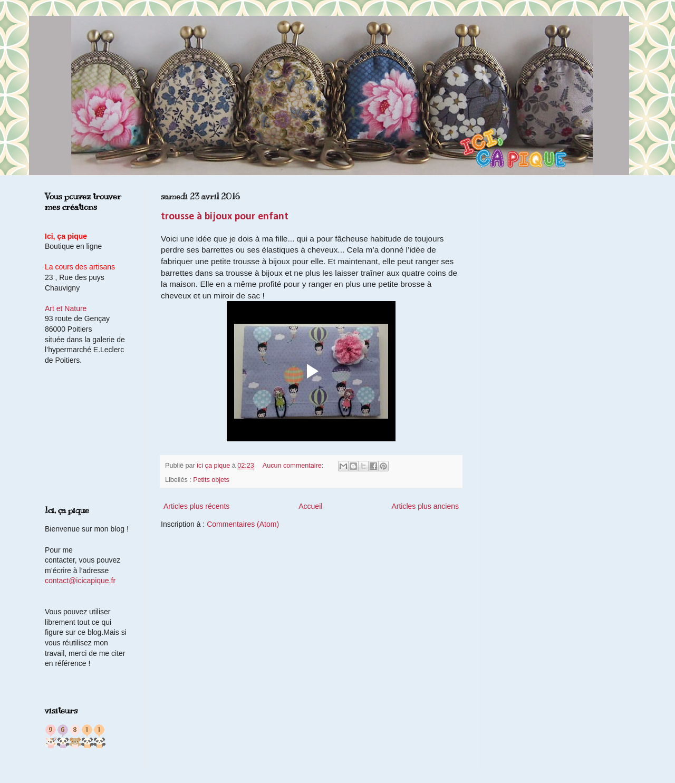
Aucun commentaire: (294, 465)
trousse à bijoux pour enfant (224, 216)
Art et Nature (65, 308)
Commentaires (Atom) (243, 524)
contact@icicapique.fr (80, 580)
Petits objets (211, 480)
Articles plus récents (196, 506)
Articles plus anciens (425, 506)
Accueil (310, 506)
